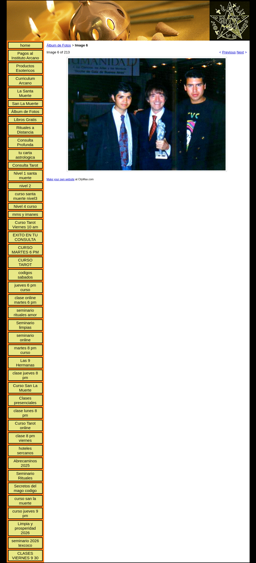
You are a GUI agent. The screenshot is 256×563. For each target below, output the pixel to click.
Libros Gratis (25, 119)
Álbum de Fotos (25, 111)
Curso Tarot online (25, 425)
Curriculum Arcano (25, 80)
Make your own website (61, 179)
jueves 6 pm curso (25, 287)
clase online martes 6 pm (25, 299)
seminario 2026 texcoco (25, 543)
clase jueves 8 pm (25, 375)
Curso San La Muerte (25, 387)
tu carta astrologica (25, 154)
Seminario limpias (25, 325)
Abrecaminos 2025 (25, 463)
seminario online (25, 337)
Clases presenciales (25, 400)
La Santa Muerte (25, 93)
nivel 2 (25, 185)
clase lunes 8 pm (25, 412)
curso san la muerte (25, 500)
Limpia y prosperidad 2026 (25, 528)
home (25, 45)
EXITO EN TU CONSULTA (25, 237)
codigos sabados (25, 274)
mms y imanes (25, 214)
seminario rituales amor (25, 312)
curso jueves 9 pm (25, 513)
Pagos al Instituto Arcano (25, 55)
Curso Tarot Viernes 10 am (25, 224)
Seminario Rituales (25, 475)
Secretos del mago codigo (25, 488)
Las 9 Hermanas (25, 362)
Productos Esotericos (25, 68)
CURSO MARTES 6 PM (25, 249)
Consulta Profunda (25, 142)
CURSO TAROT (25, 262)
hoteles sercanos (25, 450)
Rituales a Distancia (25, 129)
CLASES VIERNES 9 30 (25, 555)
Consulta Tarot (25, 165)
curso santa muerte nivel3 (25, 196)
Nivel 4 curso (25, 206)
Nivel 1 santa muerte (25, 175)
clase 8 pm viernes (25, 438)
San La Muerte (25, 103)
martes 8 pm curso (25, 350)
